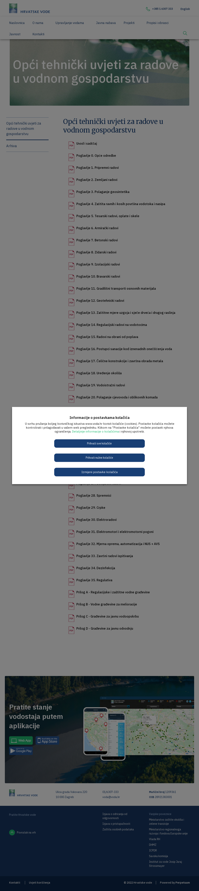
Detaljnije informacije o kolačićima (95, 431)
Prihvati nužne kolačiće (99, 457)
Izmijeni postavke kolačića (99, 472)
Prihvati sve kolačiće (99, 443)
